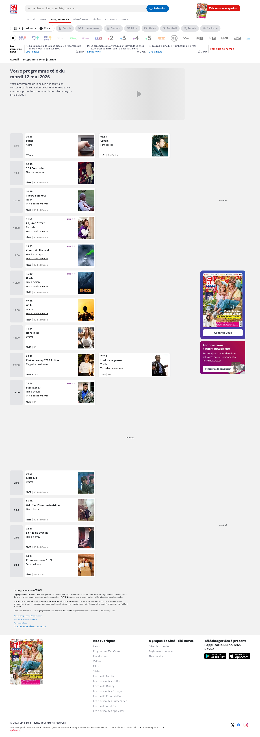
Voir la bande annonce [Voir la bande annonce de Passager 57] (37, 395)
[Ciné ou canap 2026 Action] (60, 365)
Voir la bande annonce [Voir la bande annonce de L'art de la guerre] (111, 368)
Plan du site (156, 656)
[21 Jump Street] (60, 228)
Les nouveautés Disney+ (107, 691)
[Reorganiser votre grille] (13, 38)
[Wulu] (60, 310)
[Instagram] (246, 725)
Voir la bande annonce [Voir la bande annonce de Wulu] (37, 313)
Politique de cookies (80, 727)
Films (96, 666)
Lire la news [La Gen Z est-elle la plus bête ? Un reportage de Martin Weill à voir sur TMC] (32, 51)
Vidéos (97, 661)
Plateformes (100, 656)
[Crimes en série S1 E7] (60, 565)
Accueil (14, 59)
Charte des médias (130, 727)
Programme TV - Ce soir (107, 651)
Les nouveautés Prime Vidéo (110, 701)
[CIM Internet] (106, 730)
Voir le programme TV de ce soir (28, 615)
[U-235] (60, 283)
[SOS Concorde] (60, 173)
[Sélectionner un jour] (25, 28)
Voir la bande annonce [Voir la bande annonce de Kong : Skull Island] (37, 258)
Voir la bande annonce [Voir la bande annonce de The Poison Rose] (37, 203)
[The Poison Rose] (60, 200)
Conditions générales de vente (55, 727)
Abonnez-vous (223, 332)
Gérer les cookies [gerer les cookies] (159, 646)
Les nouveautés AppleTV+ (108, 711)
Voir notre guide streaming (25, 619)
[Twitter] (232, 725)
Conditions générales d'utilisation (25, 727)
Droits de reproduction (152, 727)
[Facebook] (239, 725)
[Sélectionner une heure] (44, 28)
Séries (97, 671)
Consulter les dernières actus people (30, 626)
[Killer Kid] (60, 482)
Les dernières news (15, 49)
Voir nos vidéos (20, 623)
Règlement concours (161, 651)
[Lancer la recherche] (157, 8)
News (96, 646)
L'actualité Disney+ (104, 686)
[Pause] (60, 145)
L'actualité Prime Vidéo (107, 696)
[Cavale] (134, 145)
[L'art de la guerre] (134, 365)
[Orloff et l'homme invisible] (60, 510)
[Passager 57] (60, 392)
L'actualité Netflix (103, 676)
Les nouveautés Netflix (106, 681)
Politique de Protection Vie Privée (105, 727)
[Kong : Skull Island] (60, 255)
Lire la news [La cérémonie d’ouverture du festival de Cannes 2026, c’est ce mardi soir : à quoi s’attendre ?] (94, 51)
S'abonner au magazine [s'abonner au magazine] (223, 8)
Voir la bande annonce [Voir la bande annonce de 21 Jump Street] (37, 231)
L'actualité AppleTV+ (105, 706)
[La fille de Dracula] (60, 537)
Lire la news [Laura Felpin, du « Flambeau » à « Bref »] (155, 51)
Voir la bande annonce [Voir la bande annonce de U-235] (37, 285)
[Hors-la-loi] (60, 337)
